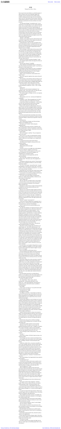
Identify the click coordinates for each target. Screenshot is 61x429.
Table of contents (57, 1)
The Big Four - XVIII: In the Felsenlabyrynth (51, 427)
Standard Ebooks (5, 2)
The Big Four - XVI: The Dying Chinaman (10, 427)
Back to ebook (50, 1)
